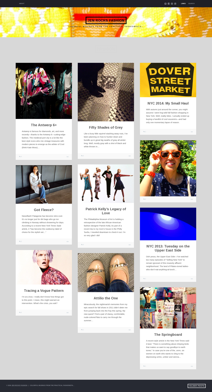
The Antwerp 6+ (44, 125)
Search (191, 3)
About (21, 3)
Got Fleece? (44, 210)
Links (183, 3)
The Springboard (168, 334)
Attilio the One (106, 298)
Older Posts (197, 386)
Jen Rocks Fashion (106, 20)
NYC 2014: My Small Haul (168, 103)
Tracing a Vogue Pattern (44, 290)
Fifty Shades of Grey (106, 127)
